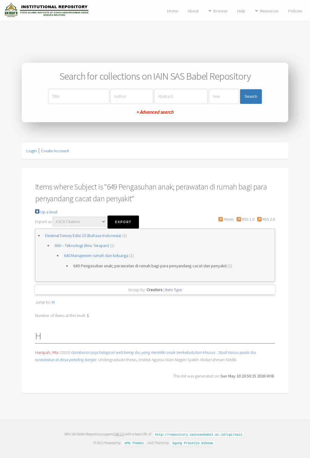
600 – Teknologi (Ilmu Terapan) (81, 245)
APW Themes (134, 442)
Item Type (173, 289)
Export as (43, 221)
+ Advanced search (155, 112)
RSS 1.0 (244, 219)
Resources (269, 11)
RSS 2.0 (265, 219)
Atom (224, 219)
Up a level (46, 212)
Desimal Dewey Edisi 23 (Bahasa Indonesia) (83, 235)
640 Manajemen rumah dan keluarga (96, 255)
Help (241, 11)
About (193, 11)
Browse (220, 11)
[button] (123, 222)
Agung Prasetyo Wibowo (192, 442)
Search (251, 96)
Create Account (55, 150)
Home (172, 11)
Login (31, 150)
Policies (295, 11)
